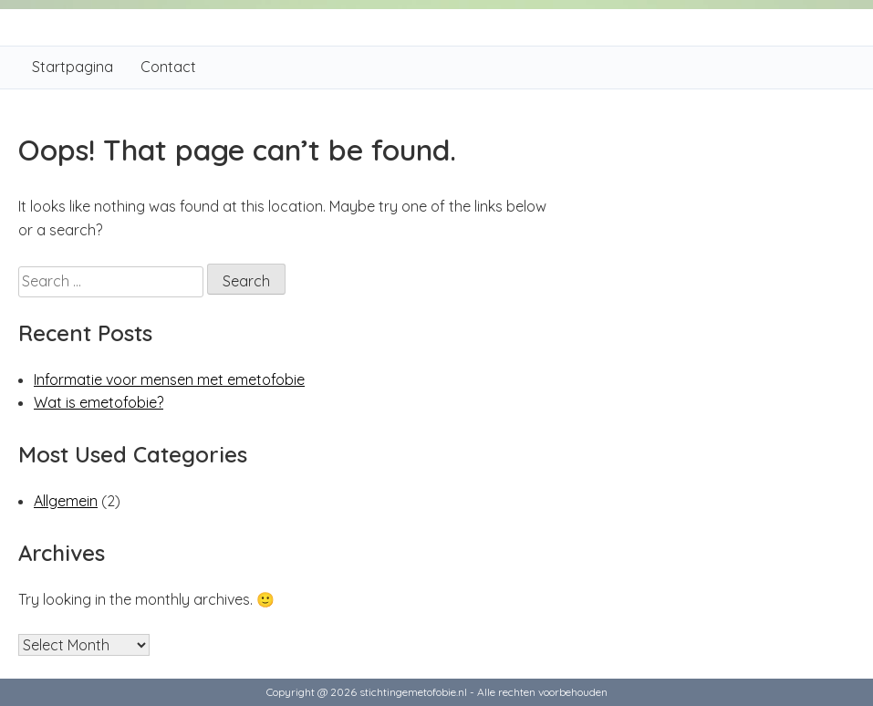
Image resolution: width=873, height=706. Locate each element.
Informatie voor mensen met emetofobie (169, 379)
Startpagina (72, 66)
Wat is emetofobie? (98, 402)
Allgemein (66, 501)
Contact (168, 66)
